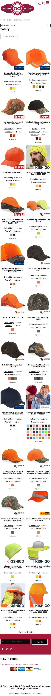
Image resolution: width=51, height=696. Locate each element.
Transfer (8, 85)
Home (2, 20)
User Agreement (7, 664)
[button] (43, 2)
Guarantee (34, 664)
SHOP (9, 20)
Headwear (17, 20)
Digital (34, 129)
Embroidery (9, 82)
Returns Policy (22, 664)
